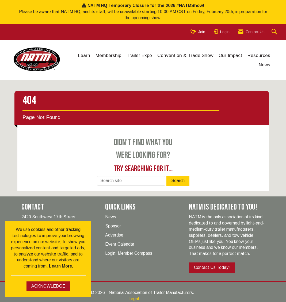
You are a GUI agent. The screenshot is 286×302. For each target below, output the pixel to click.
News (264, 64)
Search (178, 180)
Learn (84, 55)
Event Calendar (119, 244)
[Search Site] (275, 32)
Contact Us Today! (212, 267)
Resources (258, 55)
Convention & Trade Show (185, 55)
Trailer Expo (139, 55)
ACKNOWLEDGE (48, 286)
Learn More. (61, 266)
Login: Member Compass (128, 253)
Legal (133, 298)
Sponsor (113, 226)
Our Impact (230, 55)
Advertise (114, 235)
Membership (108, 55)
